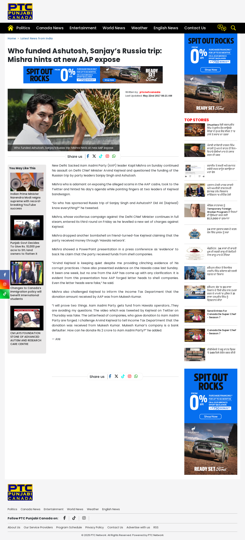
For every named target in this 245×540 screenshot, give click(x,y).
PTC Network (156, 535)
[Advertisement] (121, 354)
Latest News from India (36, 38)
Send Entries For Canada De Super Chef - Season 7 (221, 314)
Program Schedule (71, 527)
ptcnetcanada (150, 92)
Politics (23, 28)
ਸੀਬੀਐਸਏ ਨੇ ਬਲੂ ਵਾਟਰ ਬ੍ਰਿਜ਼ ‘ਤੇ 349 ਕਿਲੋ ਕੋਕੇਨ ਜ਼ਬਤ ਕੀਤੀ (221, 351)
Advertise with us (142, 527)
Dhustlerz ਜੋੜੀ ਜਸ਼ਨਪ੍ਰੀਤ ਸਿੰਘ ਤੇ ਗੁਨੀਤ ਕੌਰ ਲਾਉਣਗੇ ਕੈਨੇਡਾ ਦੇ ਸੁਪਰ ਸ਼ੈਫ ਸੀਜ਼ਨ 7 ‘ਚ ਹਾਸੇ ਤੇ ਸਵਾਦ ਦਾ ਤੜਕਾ (221, 129)
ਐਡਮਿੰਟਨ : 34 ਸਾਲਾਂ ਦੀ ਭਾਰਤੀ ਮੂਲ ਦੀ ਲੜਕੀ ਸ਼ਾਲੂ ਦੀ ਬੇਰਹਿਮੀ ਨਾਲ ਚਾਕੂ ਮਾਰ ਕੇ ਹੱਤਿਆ (222, 252)
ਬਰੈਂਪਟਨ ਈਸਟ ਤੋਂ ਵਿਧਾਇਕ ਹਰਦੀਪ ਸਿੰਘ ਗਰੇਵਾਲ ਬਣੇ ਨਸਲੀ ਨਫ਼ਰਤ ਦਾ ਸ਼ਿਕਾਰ (222, 271)
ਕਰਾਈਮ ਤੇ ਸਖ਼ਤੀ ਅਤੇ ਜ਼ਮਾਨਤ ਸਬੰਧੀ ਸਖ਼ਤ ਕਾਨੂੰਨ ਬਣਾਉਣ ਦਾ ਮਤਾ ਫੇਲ (221, 169)
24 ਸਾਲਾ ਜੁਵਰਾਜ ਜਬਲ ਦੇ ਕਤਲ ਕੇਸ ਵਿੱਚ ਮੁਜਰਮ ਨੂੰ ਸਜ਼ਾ (222, 230)
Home (12, 38)
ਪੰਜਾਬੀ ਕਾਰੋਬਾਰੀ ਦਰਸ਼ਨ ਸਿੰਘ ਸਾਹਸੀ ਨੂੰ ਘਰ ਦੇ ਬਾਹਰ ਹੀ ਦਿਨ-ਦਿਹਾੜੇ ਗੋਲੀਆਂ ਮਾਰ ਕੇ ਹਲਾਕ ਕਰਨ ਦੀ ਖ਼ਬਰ (222, 150)
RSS (160, 527)
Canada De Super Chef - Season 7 (221, 331)
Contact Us (195, 28)
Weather (139, 28)
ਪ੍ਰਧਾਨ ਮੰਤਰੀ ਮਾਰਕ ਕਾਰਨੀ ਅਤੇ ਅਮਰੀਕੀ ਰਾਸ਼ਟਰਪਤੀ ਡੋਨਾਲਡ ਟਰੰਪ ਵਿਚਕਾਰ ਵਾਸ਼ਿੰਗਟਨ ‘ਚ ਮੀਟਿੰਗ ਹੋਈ (220, 190)
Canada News (50, 28)
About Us (14, 527)
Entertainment (83, 28)
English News (166, 28)
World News (114, 28)
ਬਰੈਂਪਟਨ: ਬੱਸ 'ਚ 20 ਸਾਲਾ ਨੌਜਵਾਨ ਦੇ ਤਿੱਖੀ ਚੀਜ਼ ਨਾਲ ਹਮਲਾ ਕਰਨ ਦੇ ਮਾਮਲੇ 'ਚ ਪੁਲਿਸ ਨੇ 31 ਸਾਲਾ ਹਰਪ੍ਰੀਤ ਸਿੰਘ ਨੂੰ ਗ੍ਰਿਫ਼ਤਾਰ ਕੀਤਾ (222, 293)
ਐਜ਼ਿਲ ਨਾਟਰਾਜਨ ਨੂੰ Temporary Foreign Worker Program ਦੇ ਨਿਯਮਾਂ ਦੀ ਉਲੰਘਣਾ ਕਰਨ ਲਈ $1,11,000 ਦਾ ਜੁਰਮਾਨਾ (222, 212)
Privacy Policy (97, 527)
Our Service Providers (39, 527)
